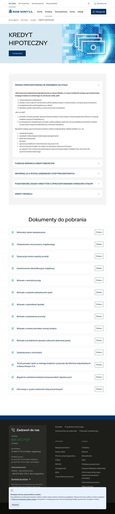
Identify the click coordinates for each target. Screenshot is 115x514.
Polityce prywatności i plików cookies (24, 499)
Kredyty (48, 11)
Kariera (85, 451)
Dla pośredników (51, 3)
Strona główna (13, 20)
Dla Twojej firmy (24, 3)
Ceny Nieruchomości (64, 476)
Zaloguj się (98, 11)
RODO (58, 464)
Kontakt (58, 427)
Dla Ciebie (12, 3)
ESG (84, 460)
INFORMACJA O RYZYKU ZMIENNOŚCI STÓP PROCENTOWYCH (57, 174)
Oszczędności (61, 11)
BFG (57, 472)
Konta (39, 11)
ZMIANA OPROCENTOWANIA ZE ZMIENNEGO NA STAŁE (57, 86)
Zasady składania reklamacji (93, 468)
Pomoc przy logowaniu (65, 456)
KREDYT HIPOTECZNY (46, 20)
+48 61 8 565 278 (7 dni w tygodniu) (27, 473)
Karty (72, 11)
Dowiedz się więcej (21, 479)
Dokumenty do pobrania (66, 431)
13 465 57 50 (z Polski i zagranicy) (26, 451)
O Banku (85, 447)
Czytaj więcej (19, 53)
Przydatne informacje (74, 427)
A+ (89, 3)
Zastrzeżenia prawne (91, 482)
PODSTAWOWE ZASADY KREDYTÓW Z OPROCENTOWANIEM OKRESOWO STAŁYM (57, 184)
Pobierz (100, 232)
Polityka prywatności (91, 464)
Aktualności (87, 456)
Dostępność (60, 468)
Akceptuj (15, 505)
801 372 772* (20, 440)
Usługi (80, 11)
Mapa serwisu (87, 486)
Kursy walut (60, 451)
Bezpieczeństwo (62, 447)
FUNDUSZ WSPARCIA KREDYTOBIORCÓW (57, 164)
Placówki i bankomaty (88, 431)
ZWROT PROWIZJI (57, 195)
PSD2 (57, 460)
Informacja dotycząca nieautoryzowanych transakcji (91, 475)
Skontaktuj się (100, 3)
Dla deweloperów (38, 3)
